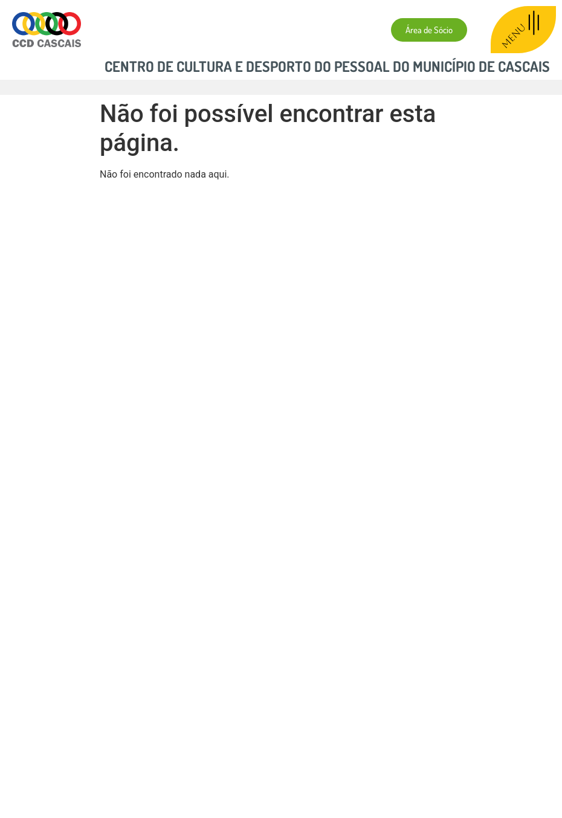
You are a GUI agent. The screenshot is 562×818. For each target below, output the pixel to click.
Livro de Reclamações (443, 748)
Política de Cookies (223, 748)
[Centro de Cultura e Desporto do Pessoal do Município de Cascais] (281, 609)
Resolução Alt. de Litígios (330, 748)
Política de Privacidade (120, 748)
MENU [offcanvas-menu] (522, 29)
